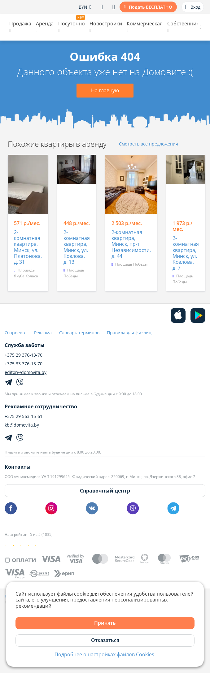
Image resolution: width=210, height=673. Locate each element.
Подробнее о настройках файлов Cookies (104, 655)
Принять (105, 622)
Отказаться (105, 640)
